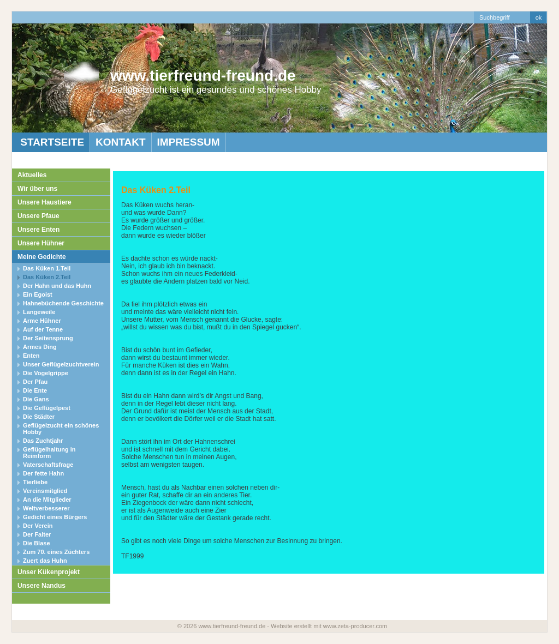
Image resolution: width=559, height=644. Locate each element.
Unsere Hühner (40, 243)
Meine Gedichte (41, 257)
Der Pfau (35, 381)
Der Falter (37, 534)
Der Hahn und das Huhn (57, 285)
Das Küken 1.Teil (46, 268)
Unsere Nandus (41, 585)
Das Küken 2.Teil (46, 277)
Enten (31, 355)
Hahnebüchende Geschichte (63, 303)
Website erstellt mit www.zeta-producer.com (329, 626)
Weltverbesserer (46, 508)
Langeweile (39, 312)
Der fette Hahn (43, 473)
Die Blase (36, 543)
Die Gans (36, 399)
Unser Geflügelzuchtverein (61, 364)
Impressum (188, 142)
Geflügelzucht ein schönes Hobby (61, 428)
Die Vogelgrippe (45, 373)
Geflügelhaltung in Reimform (49, 452)
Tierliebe (35, 482)
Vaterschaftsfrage (48, 464)
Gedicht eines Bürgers (55, 517)
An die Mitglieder (47, 499)
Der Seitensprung (48, 338)
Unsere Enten (38, 229)
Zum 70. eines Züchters (56, 552)
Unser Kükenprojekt (48, 572)
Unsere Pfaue (38, 216)
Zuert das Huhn (45, 560)
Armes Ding (40, 347)
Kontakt (120, 142)
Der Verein (37, 525)
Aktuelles (31, 175)
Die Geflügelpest (46, 408)
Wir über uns (37, 188)
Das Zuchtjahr (43, 440)
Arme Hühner (42, 320)
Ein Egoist (37, 294)
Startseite (50, 142)
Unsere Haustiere (44, 202)
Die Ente (35, 390)
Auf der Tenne (43, 329)
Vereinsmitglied (45, 490)
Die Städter (39, 416)
